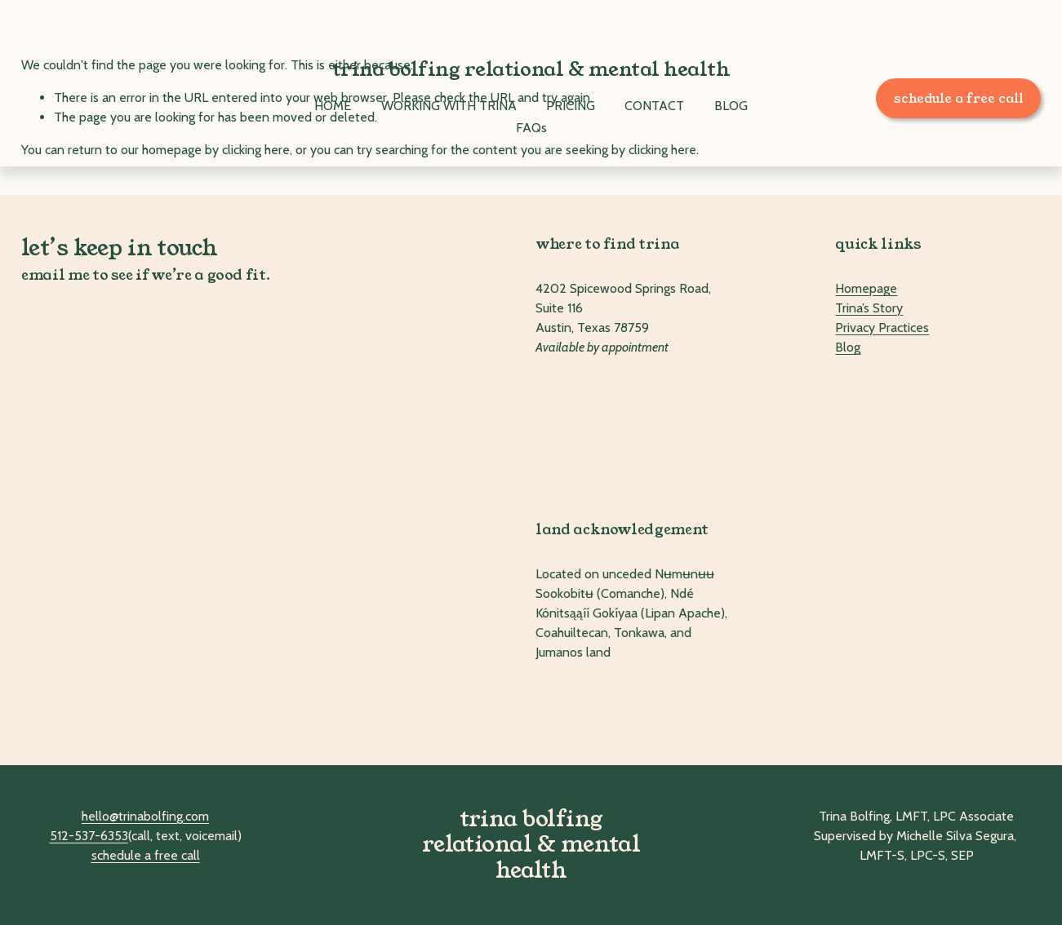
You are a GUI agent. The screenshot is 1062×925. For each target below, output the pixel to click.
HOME (332, 105)
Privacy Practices (882, 327)
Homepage (866, 288)
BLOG (731, 105)
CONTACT (654, 105)
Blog (847, 347)
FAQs (531, 127)
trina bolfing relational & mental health (531, 69)
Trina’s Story (869, 308)
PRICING (570, 105)
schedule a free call (959, 98)
